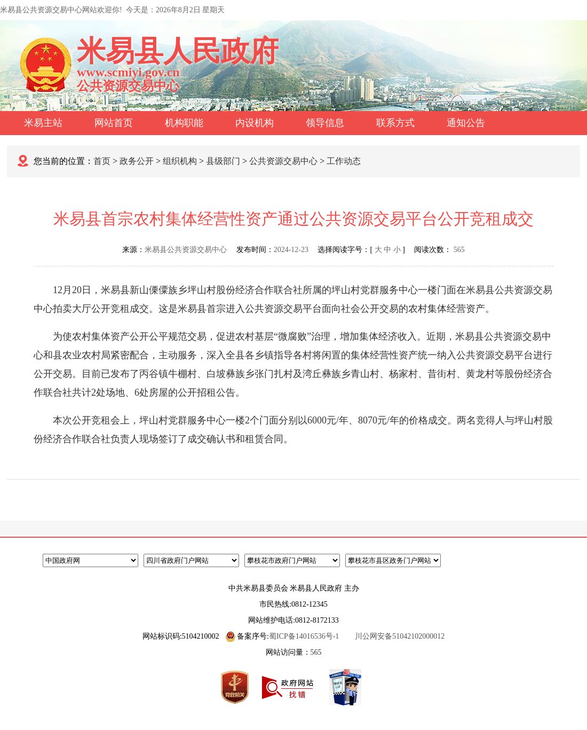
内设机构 (254, 122)
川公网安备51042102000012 (400, 636)
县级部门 (223, 161)
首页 (101, 161)
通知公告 (466, 122)
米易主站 (43, 122)
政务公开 (137, 161)
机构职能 (184, 122)
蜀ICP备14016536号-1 (304, 636)
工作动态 (344, 161)
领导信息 (325, 122)
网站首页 (113, 122)
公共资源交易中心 (283, 161)
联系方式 (395, 122)
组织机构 (180, 161)
